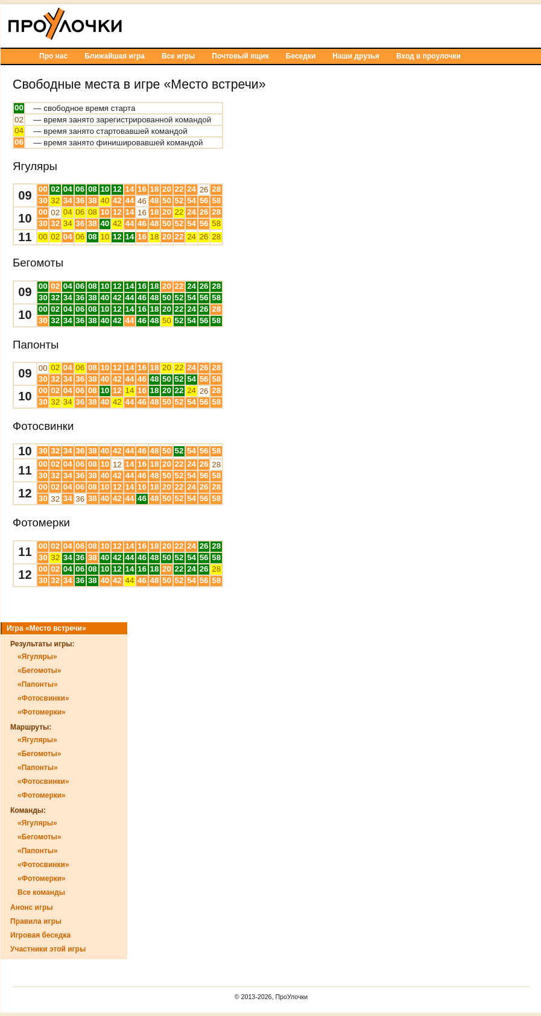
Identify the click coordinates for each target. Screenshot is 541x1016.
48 (154, 200)
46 (142, 201)
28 (216, 189)
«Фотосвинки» (43, 698)
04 (19, 130)
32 (55, 200)
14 (129, 189)
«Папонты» (37, 684)
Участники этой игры (48, 949)
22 (179, 189)
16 (142, 189)
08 (92, 189)
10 (104, 189)
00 (19, 107)
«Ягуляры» (37, 656)
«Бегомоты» (39, 670)
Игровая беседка (40, 935)
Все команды (41, 892)
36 (79, 200)
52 (179, 200)
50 (166, 200)
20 (166, 189)
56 (204, 200)
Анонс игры (31, 907)
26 (204, 189)
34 (67, 200)
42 (117, 200)
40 (104, 200)
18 (154, 189)
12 (117, 189)
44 (129, 200)
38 (92, 200)
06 (19, 142)
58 (216, 200)
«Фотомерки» (41, 712)
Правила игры (36, 921)
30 (43, 200)
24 (191, 189)
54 (191, 200)
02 (19, 119)
